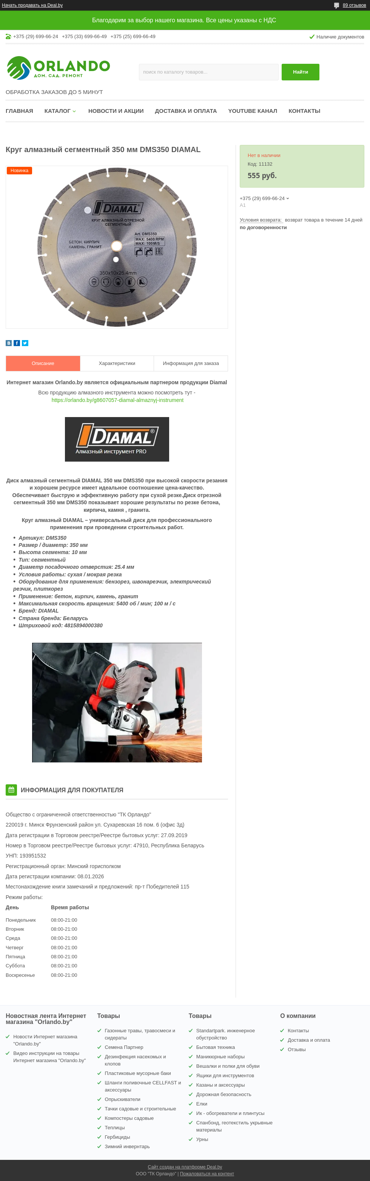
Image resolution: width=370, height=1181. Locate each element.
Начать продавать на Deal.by (32, 5)
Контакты (304, 111)
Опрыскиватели (122, 1099)
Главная (19, 111)
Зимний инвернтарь (127, 1146)
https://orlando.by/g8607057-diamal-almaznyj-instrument (117, 400)
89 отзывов (354, 5)
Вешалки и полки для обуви (228, 1066)
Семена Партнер (124, 1047)
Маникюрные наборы (220, 1056)
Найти (300, 72)
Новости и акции (116, 111)
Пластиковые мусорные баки (138, 1073)
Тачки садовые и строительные (140, 1109)
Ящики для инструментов (225, 1075)
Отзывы (297, 1049)
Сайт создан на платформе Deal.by (185, 1167)
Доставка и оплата (186, 111)
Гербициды (117, 1137)
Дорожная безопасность (223, 1094)
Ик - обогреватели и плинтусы (230, 1113)
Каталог (58, 111)
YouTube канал (253, 111)
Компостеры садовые (129, 1118)
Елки (201, 1104)
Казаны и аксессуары (220, 1085)
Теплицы (115, 1127)
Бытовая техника (215, 1047)
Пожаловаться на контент (207, 1173)
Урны (202, 1139)
